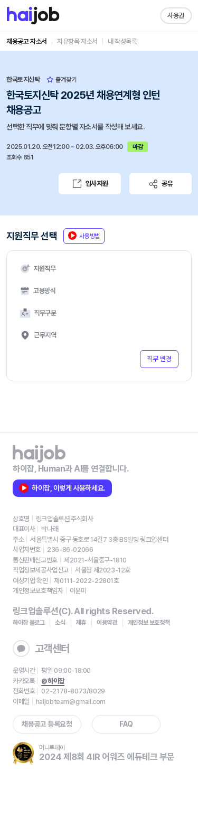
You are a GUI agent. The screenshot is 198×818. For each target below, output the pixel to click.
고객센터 (41, 648)
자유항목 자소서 (77, 41)
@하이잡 (52, 681)
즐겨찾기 (61, 79)
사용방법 (84, 235)
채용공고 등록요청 (47, 724)
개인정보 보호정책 (149, 622)
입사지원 (90, 183)
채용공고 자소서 (26, 41)
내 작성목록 (122, 41)
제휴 (81, 622)
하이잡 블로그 (28, 622)
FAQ (126, 724)
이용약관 (107, 622)
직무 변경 (159, 359)
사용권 (175, 16)
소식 (60, 622)
